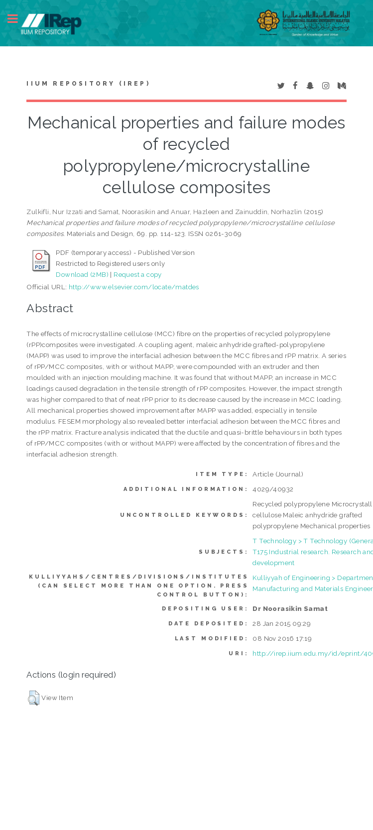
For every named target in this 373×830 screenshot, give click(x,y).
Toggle (18, 18)
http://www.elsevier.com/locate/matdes (134, 287)
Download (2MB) (82, 274)
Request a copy (138, 274)
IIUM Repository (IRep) (88, 83)
